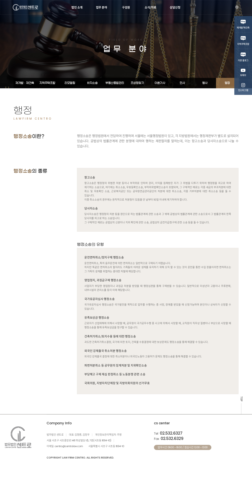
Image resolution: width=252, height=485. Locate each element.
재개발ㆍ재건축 (24, 83)
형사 (204, 83)
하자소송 (92, 83)
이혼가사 (159, 83)
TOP (241, 399)
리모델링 (69, 83)
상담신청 (175, 7)
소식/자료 (150, 7)
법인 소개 (77, 7)
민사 (182, 83)
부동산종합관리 (114, 83)
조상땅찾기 (137, 83)
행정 (227, 83)
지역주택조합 (47, 83)
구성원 (126, 7)
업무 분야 (101, 7)
